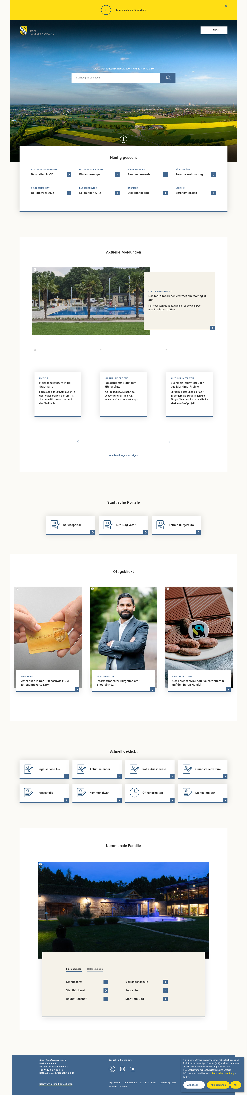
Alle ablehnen (218, 1084)
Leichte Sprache (168, 1082)
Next (169, 442)
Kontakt (124, 1086)
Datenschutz (130, 1082)
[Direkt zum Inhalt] (123, 139)
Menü (216, 30)
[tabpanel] (58, 384)
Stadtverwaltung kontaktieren (55, 1084)
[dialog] (212, 1074)
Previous (78, 442)
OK (235, 1084)
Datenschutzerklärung (223, 1073)
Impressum (115, 1082)
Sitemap (113, 1086)
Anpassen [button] (192, 1084)
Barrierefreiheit (148, 1082)
